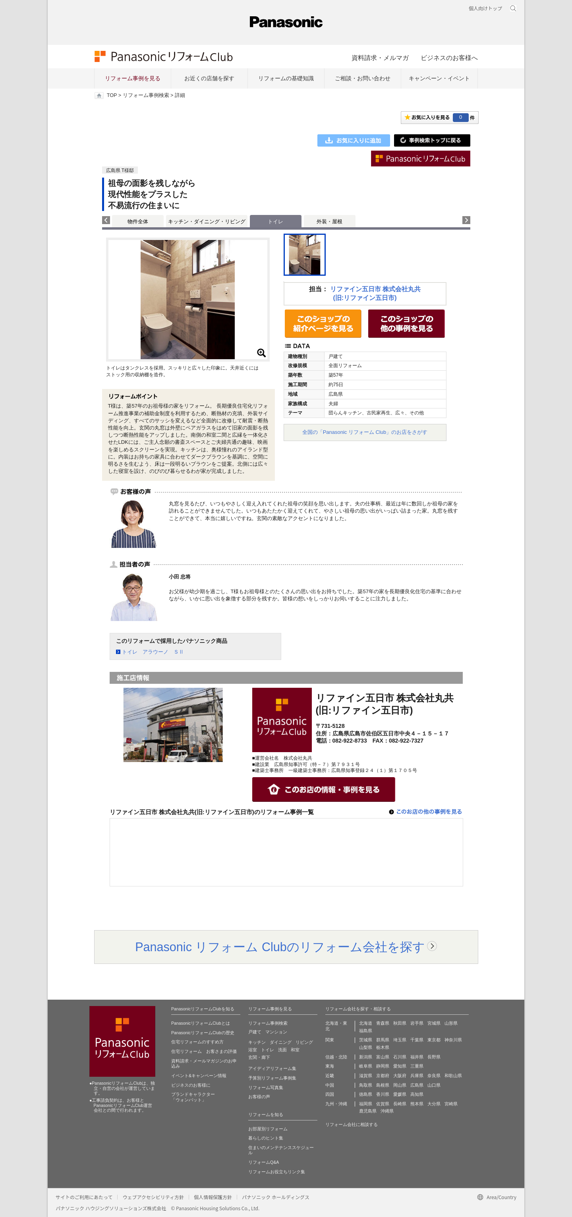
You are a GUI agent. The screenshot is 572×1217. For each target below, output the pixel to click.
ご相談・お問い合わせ (362, 78)
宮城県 (434, 1023)
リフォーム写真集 (265, 1087)
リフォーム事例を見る (132, 78)
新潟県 (365, 1056)
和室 (295, 1049)
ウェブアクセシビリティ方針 (153, 1197)
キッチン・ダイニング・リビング (206, 221)
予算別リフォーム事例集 (272, 1078)
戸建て (254, 1031)
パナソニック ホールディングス (275, 1197)
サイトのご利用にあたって (84, 1197)
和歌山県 (453, 1075)
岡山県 (399, 1085)
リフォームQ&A (263, 1162)
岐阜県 (365, 1066)
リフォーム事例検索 (146, 95)
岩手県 (416, 1023)
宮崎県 (451, 1103)
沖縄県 (387, 1111)
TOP (112, 95)
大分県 (434, 1103)
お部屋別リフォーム (268, 1128)
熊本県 (416, 1103)
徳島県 (365, 1094)
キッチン (257, 1042)
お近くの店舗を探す (209, 78)
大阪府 (399, 1075)
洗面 (282, 1049)
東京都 (434, 1039)
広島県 (416, 1085)
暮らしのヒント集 (265, 1138)
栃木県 (382, 1047)
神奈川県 (453, 1039)
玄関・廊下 (259, 1057)
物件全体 (138, 221)
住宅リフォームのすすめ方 (197, 1041)
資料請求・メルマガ (380, 57)
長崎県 (399, 1103)
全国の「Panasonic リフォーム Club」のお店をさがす (365, 432)
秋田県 (399, 1023)
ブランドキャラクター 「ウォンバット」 (193, 1097)
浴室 (252, 1049)
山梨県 (365, 1047)
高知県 (416, 1094)
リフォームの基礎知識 (286, 78)
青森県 (382, 1023)
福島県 (365, 1030)
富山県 (382, 1056)
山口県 (434, 1085)
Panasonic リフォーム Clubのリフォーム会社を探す (280, 947)
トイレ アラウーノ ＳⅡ (153, 652)
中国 (329, 1085)
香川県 (382, 1094)
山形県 (451, 1023)
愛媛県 (399, 1094)
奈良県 (434, 1075)
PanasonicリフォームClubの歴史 (202, 1032)
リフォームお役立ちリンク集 (276, 1171)
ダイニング (281, 1042)
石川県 (399, 1056)
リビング (304, 1042)
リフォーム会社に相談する (351, 1124)
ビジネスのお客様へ (449, 57)
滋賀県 (365, 1075)
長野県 (434, 1056)
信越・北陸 (336, 1056)
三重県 (416, 1066)
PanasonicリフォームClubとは (200, 1023)
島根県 (382, 1085)
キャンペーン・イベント (439, 78)
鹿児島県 (368, 1111)
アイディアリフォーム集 (272, 1068)
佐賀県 (382, 1103)
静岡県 (382, 1066)
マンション (276, 1031)
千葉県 (416, 1039)
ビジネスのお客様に (191, 1085)
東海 (329, 1066)
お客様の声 (259, 1096)
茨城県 (365, 1039)
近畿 (329, 1075)
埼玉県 (399, 1039)
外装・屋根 (329, 221)
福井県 (416, 1056)
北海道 (365, 1023)
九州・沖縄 (336, 1103)
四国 (329, 1094)
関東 (329, 1039)
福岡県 (365, 1103)
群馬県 (382, 1039)
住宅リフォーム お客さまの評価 (204, 1051)
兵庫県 (416, 1075)
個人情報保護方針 (213, 1197)
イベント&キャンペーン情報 (198, 1075)
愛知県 (399, 1066)
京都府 (382, 1075)
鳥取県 (365, 1085)
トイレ (267, 1049)
